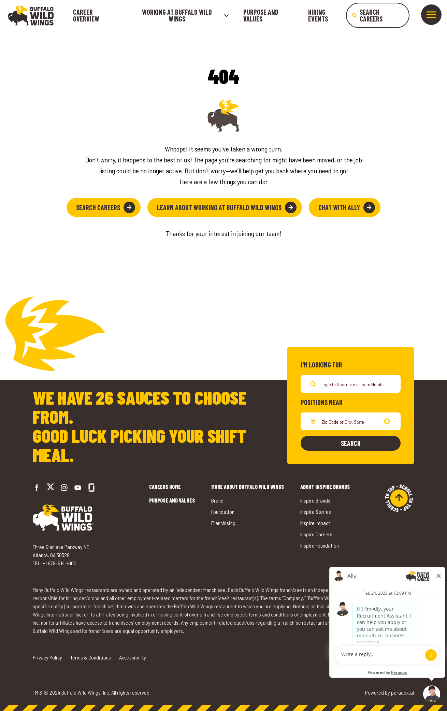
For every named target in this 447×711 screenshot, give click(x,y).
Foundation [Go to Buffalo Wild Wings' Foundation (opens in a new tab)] (222, 511)
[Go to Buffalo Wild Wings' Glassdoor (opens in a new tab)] (91, 487)
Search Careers (105, 207)
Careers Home (165, 486)
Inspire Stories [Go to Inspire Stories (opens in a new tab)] (315, 511)
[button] (387, 421)
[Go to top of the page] (399, 498)
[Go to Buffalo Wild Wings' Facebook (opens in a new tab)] (37, 487)
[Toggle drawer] (431, 14)
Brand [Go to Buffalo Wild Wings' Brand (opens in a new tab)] (217, 500)
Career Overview (86, 15)
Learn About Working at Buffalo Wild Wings (227, 207)
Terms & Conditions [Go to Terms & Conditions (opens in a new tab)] (90, 657)
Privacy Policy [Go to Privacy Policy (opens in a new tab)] (47, 657)
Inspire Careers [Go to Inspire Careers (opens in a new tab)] (316, 534)
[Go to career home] (31, 15)
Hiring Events (318, 15)
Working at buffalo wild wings (186, 15)
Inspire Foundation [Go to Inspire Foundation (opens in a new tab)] (319, 545)
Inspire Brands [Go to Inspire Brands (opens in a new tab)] (315, 500)
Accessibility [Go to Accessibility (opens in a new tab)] (132, 657)
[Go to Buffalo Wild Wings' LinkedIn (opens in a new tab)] (78, 487)
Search (351, 443)
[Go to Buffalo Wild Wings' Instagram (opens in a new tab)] (64, 487)
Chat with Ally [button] (346, 207)
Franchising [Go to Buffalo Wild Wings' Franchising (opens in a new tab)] (223, 523)
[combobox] (349, 421)
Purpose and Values (260, 15)
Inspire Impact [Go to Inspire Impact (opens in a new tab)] (315, 523)
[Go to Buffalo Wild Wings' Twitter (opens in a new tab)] (50, 487)
